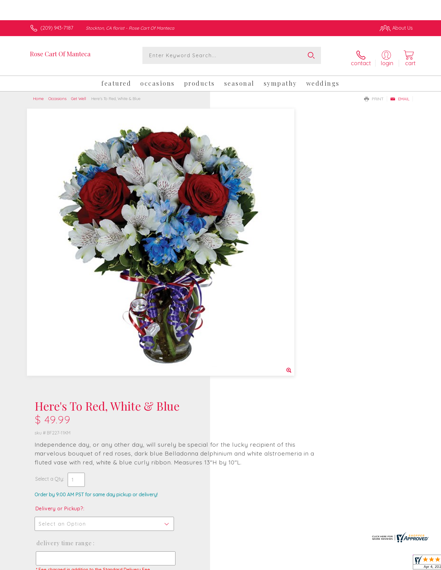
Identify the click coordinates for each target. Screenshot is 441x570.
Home (38, 94)
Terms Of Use (278, 564)
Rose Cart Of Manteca (60, 54)
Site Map (396, 564)
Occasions (57, 94)
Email (399, 94)
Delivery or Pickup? (245, 221)
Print (374, 94)
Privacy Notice (315, 564)
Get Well (78, 94)
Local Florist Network (358, 564)
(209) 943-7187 (56, 28)
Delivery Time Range (249, 256)
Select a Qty (235, 192)
